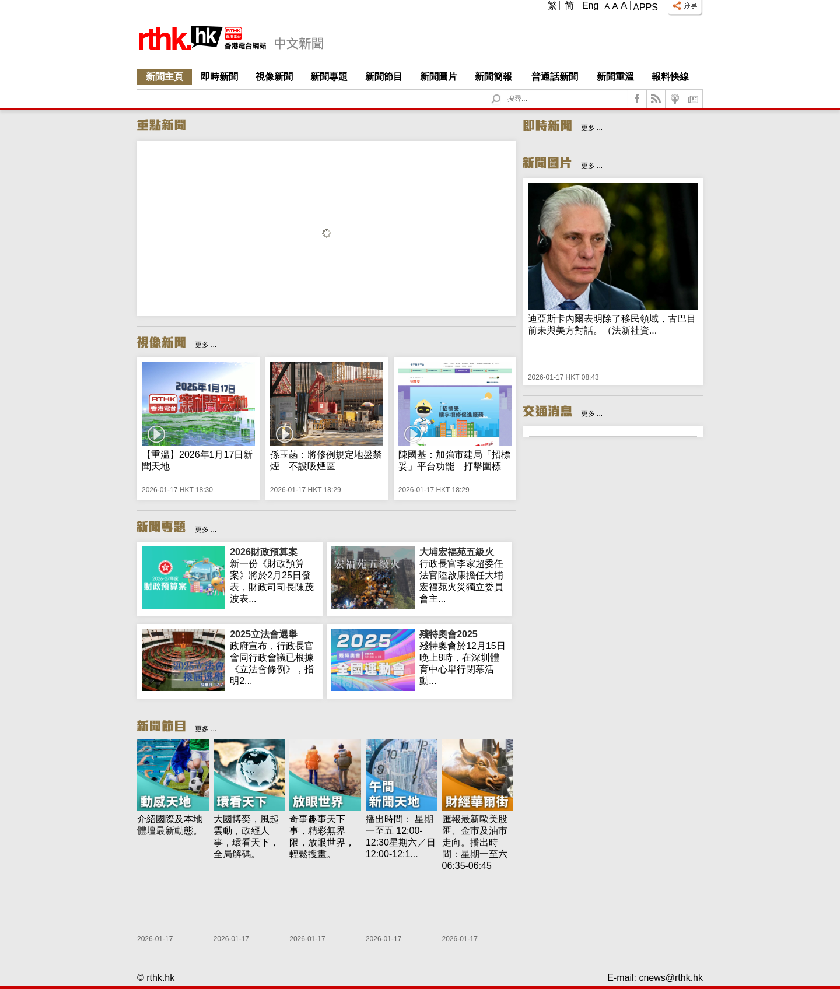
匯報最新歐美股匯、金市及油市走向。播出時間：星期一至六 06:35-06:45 (475, 842)
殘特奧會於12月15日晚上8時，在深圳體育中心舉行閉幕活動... (463, 657)
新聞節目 (383, 77)
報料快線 (670, 77)
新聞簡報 (493, 77)
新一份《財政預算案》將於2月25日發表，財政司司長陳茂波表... (274, 575)
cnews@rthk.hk (671, 978)
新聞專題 (329, 77)
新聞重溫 (615, 77)
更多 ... (205, 345)
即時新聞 (219, 77)
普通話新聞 (554, 77)
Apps (645, 7)
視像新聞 (274, 77)
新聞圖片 (438, 77)
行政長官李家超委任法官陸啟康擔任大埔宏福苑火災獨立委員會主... (463, 575)
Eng (590, 5)
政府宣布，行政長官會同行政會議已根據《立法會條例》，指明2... (274, 657)
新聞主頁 (164, 77)
